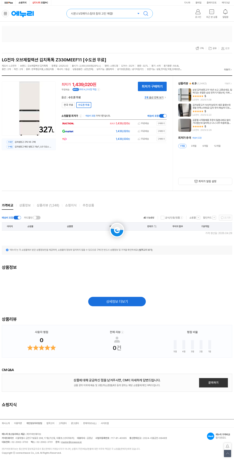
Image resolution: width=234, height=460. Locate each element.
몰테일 (198, 2)
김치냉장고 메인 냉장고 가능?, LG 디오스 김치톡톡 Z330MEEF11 (33, 146)
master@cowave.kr (71, 442)
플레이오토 (212, 2)
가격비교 (7, 205)
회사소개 (6, 423)
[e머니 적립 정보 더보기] (98, 89)
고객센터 (63, 423)
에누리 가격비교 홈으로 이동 (22, 13)
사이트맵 (105, 423)
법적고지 (50, 423)
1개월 (182, 146)
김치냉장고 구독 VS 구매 (25, 142)
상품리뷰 (48, 205)
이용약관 (18, 423)
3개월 (193, 146)
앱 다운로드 (219, 436)
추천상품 (88, 205)
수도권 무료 (83, 104)
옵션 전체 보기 (154, 97)
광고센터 (75, 423)
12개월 (217, 146)
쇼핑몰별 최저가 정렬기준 (80, 116)
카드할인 (28, 217)
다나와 (187, 2)
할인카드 (207, 217)
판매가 (150, 226)
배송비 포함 (153, 115)
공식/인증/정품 (172, 217)
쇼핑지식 (22, 2)
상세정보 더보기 (117, 301)
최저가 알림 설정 (207, 181)
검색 (146, 13)
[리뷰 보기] (205, 94)
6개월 (205, 146)
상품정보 (25, 205)
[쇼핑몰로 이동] (113, 123)
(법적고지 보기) (145, 249)
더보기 (227, 69)
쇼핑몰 (192, 217)
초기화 (227, 217)
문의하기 (213, 382)
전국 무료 (68, 104)
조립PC (40, 2)
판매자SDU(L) (89, 423)
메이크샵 (226, 2)
